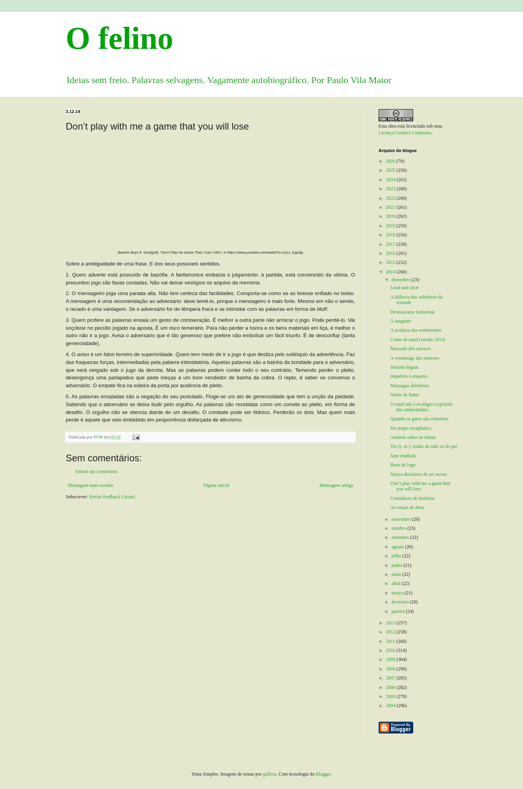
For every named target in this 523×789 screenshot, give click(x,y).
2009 (391, 659)
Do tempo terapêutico (410, 428)
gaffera (269, 774)
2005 (391, 696)
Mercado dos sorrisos (410, 348)
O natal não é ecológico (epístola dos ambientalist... (421, 406)
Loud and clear (404, 287)
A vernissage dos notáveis (414, 358)
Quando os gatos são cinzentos (419, 418)
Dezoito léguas (404, 367)
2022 (391, 198)
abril (396, 583)
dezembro (401, 279)
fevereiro (401, 602)
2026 (391, 161)
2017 (391, 244)
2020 (391, 216)
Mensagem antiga (336, 485)
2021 (391, 207)
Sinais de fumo (404, 394)
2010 (391, 650)
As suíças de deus (407, 507)
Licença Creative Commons (405, 133)
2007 (391, 678)
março (398, 593)
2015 (391, 262)
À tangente (400, 321)
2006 (391, 687)
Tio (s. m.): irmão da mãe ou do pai (423, 446)
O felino (119, 38)
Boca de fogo (403, 465)
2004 (391, 705)
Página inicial (216, 485)
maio (397, 574)
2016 (391, 253)
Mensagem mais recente (90, 485)
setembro (401, 537)
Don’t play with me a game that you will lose (420, 486)
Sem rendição (403, 456)
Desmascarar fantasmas (412, 312)
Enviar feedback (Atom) (112, 496)
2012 (391, 632)
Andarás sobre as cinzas (413, 437)
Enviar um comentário (97, 471)
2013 (391, 623)
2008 (391, 669)
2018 (391, 235)
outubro (399, 528)
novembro (402, 519)
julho (397, 556)
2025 (391, 170)
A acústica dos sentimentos (416, 330)
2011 (391, 641)
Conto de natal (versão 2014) (417, 339)
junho (397, 565)
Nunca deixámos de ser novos (418, 474)
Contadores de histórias (412, 498)
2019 (391, 225)
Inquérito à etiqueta (408, 376)
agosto (398, 547)
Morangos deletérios (409, 385)
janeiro (399, 611)
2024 (391, 179)
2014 (391, 272)
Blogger (323, 774)
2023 (391, 188)
